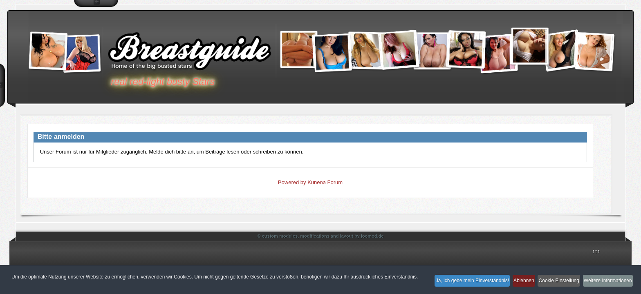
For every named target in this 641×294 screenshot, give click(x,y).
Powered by (292, 182)
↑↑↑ (596, 251)
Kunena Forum (325, 182)
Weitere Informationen (605, 285)
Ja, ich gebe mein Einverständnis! (447, 285)
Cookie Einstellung (549, 285)
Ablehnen (506, 285)
